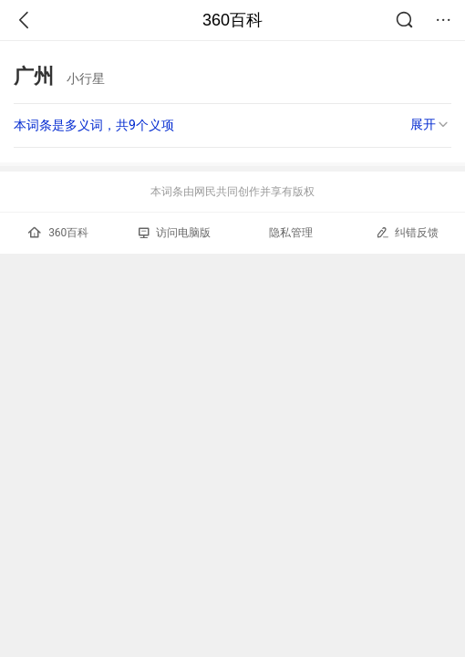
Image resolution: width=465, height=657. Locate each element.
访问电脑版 (175, 232)
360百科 (232, 20)
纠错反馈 (407, 232)
